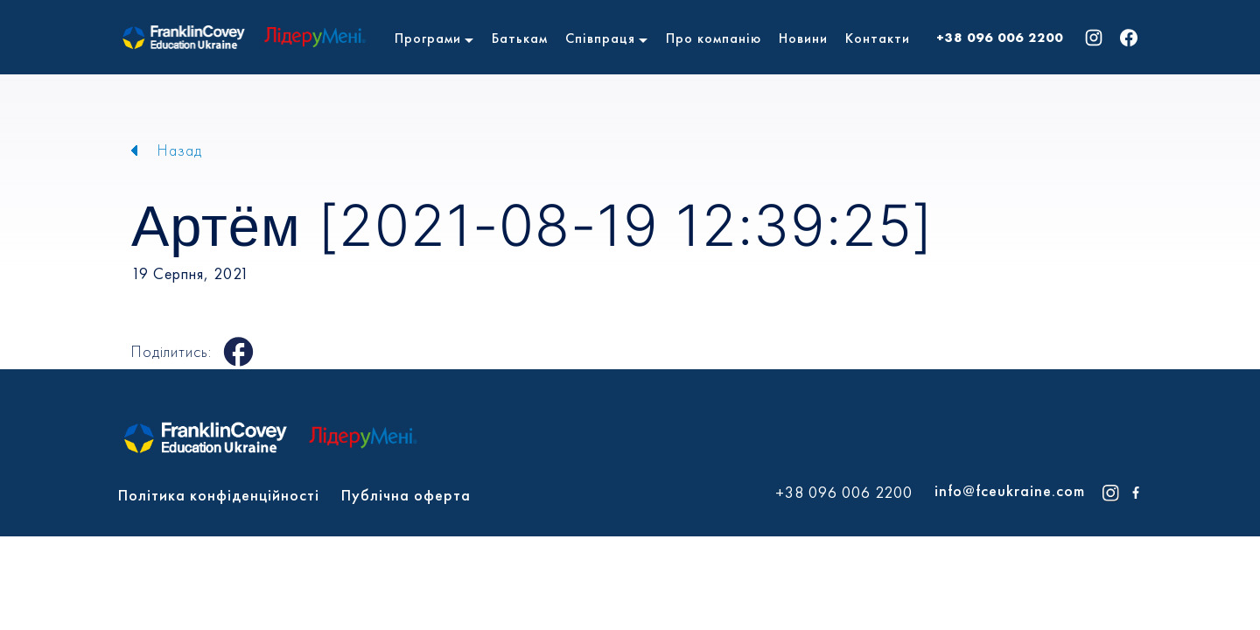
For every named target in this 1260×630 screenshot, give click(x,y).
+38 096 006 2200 (999, 38)
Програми (428, 38)
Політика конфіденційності (218, 495)
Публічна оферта (406, 495)
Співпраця (600, 38)
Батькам (520, 38)
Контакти (877, 38)
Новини (803, 38)
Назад (180, 150)
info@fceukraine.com (1009, 490)
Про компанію (713, 38)
